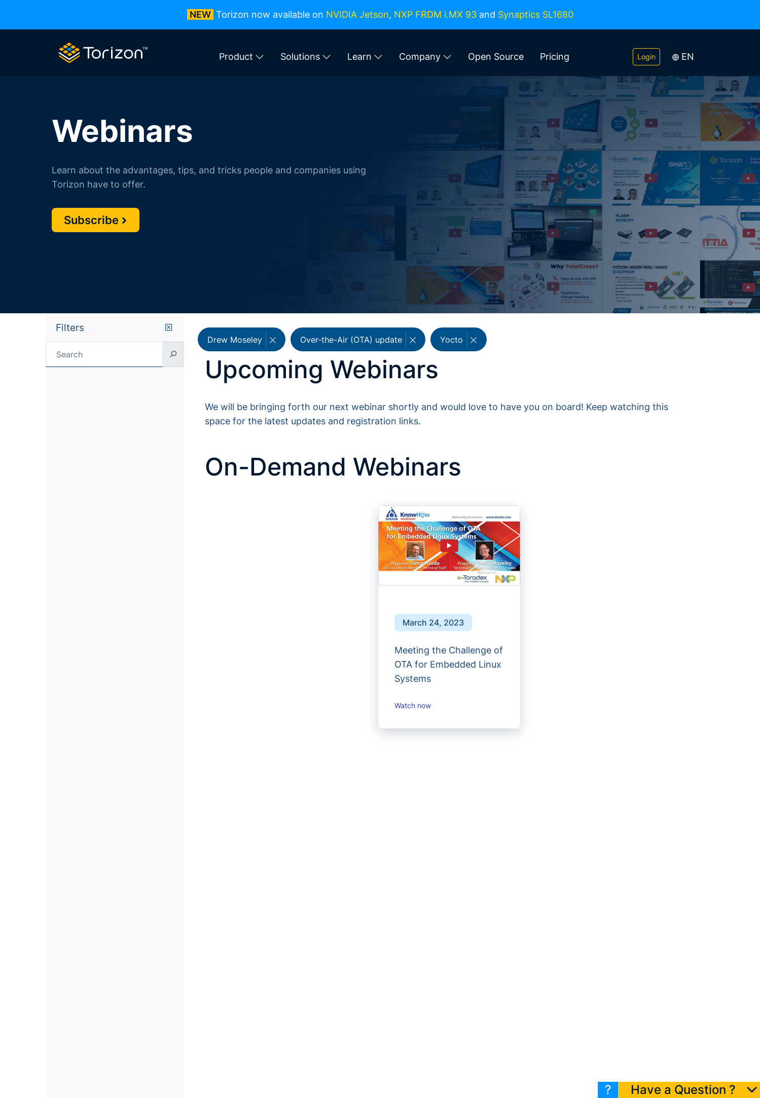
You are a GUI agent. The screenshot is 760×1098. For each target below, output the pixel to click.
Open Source (496, 56)
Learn (365, 57)
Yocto (458, 340)
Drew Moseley (241, 340)
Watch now (416, 706)
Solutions (305, 57)
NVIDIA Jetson (357, 14)
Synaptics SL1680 (535, 14)
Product (241, 57)
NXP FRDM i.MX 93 (435, 14)
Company (425, 57)
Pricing (554, 56)
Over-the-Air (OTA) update (358, 340)
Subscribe (95, 220)
